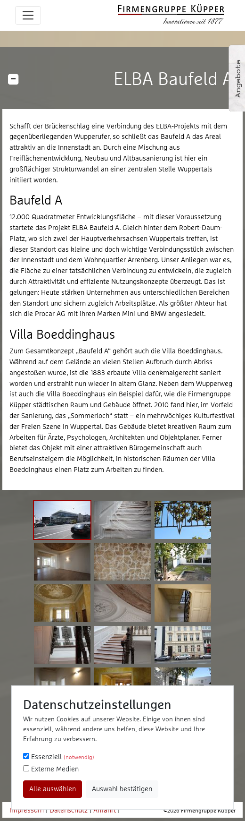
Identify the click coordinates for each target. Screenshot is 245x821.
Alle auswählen (52, 788)
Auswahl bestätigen (122, 788)
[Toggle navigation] (28, 15)
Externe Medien (51, 768)
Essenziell (58, 756)
